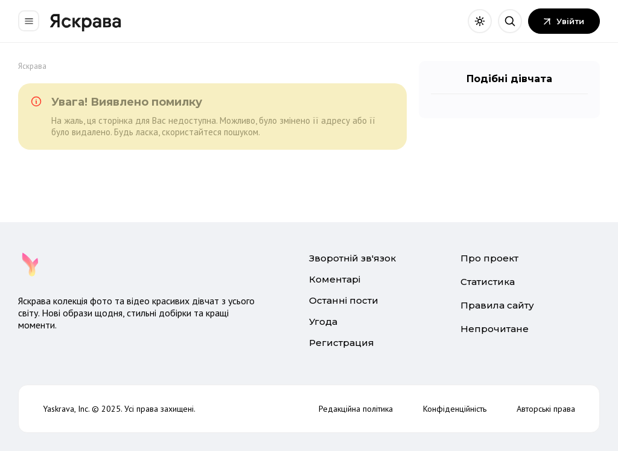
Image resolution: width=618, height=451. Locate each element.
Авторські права (546, 408)
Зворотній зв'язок (352, 258)
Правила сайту (497, 305)
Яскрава (32, 66)
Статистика (487, 281)
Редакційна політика (356, 408)
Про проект (489, 258)
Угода (323, 321)
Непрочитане (494, 328)
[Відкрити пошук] (510, 21)
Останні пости (343, 300)
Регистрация (341, 342)
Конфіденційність (454, 408)
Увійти (564, 21)
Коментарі (334, 279)
